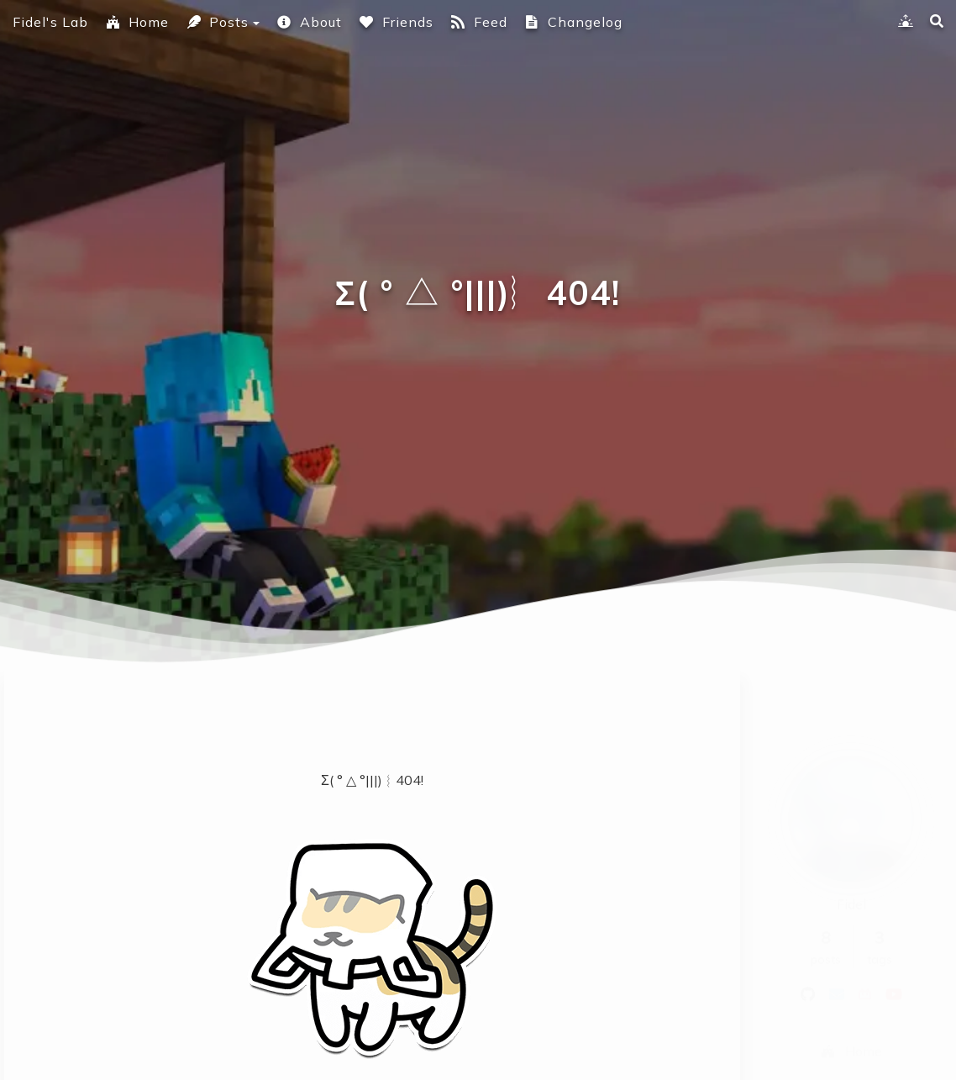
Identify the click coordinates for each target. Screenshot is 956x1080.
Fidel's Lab (50, 21)
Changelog (573, 21)
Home (137, 21)
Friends (396, 21)
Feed (478, 21)
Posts (217, 21)
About (309, 21)
